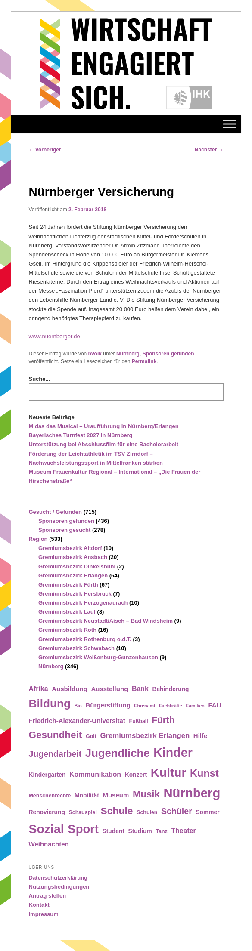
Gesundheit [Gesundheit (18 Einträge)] (55, 734)
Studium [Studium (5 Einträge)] (140, 831)
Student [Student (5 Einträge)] (113, 831)
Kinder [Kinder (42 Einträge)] (173, 753)
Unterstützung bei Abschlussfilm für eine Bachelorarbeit (104, 444)
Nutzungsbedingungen (59, 886)
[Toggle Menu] (229, 124)
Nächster (209, 150)
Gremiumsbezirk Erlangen (73, 575)
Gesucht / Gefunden (55, 512)
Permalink (144, 361)
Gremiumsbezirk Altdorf (70, 548)
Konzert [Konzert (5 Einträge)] (136, 775)
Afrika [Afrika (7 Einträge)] (38, 688)
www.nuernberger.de (54, 336)
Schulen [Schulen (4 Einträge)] (147, 812)
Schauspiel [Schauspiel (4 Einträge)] (82, 812)
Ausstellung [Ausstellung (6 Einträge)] (109, 688)
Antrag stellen (47, 895)
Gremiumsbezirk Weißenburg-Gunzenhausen (98, 657)
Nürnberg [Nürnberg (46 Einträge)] (191, 793)
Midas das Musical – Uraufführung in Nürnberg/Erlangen (104, 426)
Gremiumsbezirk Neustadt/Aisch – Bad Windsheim (105, 621)
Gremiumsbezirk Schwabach (76, 648)
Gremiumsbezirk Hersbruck (75, 593)
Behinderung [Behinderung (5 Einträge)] (170, 689)
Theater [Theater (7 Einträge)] (183, 830)
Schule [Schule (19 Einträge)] (117, 810)
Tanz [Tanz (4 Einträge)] (161, 831)
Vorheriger (45, 150)
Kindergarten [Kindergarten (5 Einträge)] (47, 775)
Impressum (44, 914)
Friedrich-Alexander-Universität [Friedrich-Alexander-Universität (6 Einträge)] (77, 720)
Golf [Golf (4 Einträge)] (91, 736)
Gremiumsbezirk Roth (67, 630)
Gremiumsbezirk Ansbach (72, 557)
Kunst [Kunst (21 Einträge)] (204, 773)
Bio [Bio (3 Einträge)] (78, 705)
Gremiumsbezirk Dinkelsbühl (76, 566)
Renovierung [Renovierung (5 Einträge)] (47, 812)
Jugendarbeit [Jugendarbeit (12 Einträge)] (55, 754)
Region (38, 539)
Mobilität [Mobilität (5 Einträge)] (87, 795)
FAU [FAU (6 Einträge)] (214, 705)
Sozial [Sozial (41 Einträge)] (46, 829)
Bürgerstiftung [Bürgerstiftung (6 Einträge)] (107, 705)
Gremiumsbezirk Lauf (67, 611)
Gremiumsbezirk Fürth (68, 584)
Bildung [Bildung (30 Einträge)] (50, 703)
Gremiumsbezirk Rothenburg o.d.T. (84, 639)
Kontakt (39, 905)
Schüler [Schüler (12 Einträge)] (176, 811)
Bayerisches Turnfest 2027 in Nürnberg (81, 435)
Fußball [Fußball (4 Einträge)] (138, 721)
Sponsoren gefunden (168, 354)
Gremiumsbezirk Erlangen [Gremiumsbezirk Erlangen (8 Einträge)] (145, 736)
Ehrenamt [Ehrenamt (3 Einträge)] (144, 705)
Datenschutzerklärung (58, 877)
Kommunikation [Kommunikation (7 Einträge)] (95, 774)
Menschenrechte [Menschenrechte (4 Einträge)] (50, 796)
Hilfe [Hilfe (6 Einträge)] (200, 735)
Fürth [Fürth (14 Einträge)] (163, 720)
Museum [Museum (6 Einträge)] (116, 795)
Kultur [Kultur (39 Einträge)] (169, 772)
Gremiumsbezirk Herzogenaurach (83, 602)
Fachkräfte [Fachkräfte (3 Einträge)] (170, 705)
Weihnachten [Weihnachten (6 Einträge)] (49, 844)
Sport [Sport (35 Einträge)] (83, 829)
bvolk (95, 354)
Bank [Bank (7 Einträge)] (140, 688)
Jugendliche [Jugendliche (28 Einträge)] (117, 753)
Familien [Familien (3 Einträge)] (195, 705)
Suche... (39, 379)
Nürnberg (128, 354)
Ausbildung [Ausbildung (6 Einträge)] (69, 688)
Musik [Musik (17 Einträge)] (146, 794)
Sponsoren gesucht (64, 530)
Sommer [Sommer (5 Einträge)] (207, 812)
